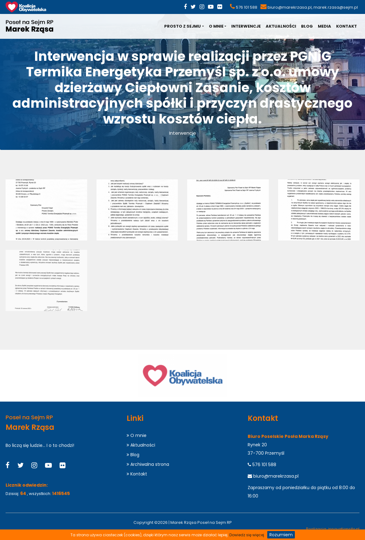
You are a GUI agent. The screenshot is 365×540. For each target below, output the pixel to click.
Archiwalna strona (148, 464)
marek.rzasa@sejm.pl (335, 7)
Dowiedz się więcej (246, 535)
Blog (307, 26)
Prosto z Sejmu (182, 26)
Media (324, 26)
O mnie (216, 26)
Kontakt (346, 26)
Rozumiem (281, 535)
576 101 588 (246, 7)
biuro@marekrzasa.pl (290, 7)
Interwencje (246, 26)
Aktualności (281, 26)
